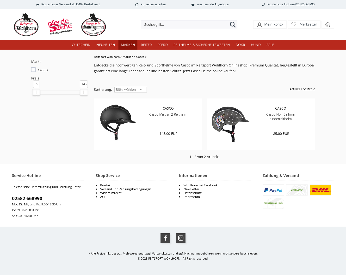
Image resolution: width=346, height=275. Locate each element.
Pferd (163, 44)
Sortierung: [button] (103, 89)
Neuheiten (105, 44)
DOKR (240, 44)
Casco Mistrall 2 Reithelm (168, 114)
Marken (128, 44)
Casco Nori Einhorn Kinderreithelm (280, 116)
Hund (256, 44)
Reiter (146, 44)
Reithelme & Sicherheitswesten (201, 44)
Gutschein (81, 44)
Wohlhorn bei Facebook (201, 185)
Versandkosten (162, 253)
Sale (270, 44)
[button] (270, 24)
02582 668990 (27, 198)
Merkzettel (308, 24)
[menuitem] (215, 185)
